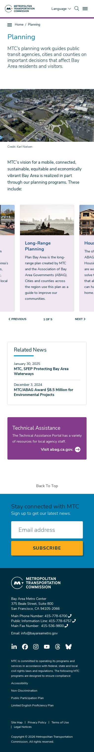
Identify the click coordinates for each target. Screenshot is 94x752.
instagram (36, 647)
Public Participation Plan (27, 698)
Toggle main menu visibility (86, 8)
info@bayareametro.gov (39, 633)
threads (58, 647)
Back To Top (47, 486)
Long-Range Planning (38, 246)
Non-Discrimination (24, 691)
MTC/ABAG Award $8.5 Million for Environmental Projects (43, 392)
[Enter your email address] (47, 529)
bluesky (68, 647)
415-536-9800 (54, 626)
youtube (47, 647)
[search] (76, 8)
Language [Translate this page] (59, 8)
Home (19, 24)
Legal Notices (23, 727)
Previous (18, 319)
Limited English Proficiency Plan (32, 705)
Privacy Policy (37, 722)
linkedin (14, 647)
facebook (25, 647)
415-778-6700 (58, 616)
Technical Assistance (36, 428)
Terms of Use (60, 722)
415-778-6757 (62, 621)
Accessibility (19, 683)
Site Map (17, 722)
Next (79, 319)
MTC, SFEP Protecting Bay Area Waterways (41, 371)
